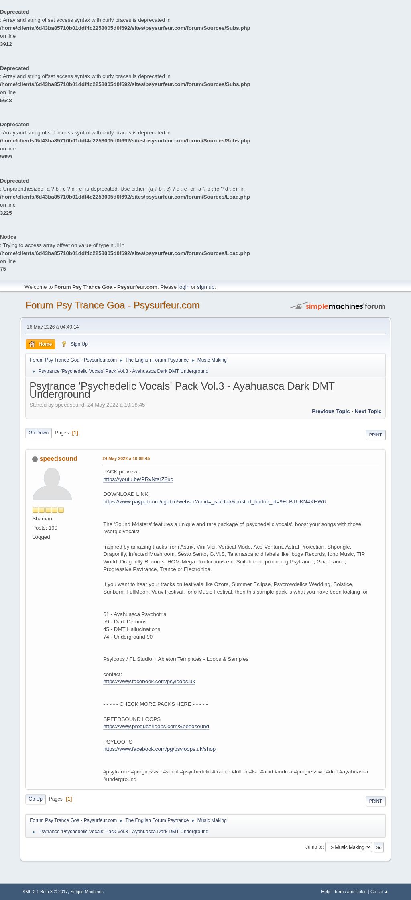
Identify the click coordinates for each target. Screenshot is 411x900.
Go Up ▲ (379, 891)
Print (375, 434)
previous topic (331, 411)
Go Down (38, 433)
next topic (368, 411)
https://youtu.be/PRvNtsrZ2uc (138, 479)
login (183, 287)
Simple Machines (87, 891)
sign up (205, 287)
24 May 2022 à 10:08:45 (126, 458)
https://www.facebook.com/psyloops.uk (149, 681)
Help (325, 891)
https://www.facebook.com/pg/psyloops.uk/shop (159, 749)
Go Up (35, 799)
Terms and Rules (350, 891)
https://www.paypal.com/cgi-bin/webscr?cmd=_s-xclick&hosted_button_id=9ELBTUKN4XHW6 (214, 502)
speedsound (58, 458)
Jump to (314, 847)
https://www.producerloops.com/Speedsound (156, 726)
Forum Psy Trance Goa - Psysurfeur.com (112, 305)
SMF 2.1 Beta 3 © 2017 (45, 891)
